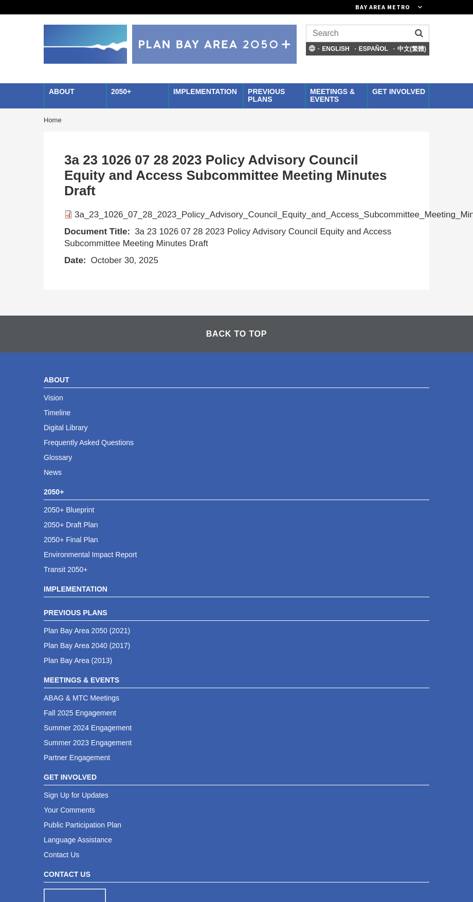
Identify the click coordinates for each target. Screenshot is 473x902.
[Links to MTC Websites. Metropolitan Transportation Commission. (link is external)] (331, 7)
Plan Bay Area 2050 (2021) (87, 631)
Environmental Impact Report (90, 554)
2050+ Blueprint (69, 510)
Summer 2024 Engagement (88, 728)
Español (373, 48)
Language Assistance (78, 840)
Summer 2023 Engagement (88, 743)
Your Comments (69, 810)
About (62, 91)
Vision (53, 398)
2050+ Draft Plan (71, 525)
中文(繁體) (411, 48)
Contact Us (61, 855)
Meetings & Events (332, 95)
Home (53, 120)
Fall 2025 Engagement (80, 713)
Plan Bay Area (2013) (78, 660)
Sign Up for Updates (76, 795)
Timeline (57, 413)
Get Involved (398, 91)
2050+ (121, 91)
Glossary (58, 457)
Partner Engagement (77, 757)
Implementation (205, 91)
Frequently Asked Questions (89, 442)
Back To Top (236, 333)
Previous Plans (266, 95)
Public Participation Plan (82, 825)
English (335, 48)
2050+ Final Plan (71, 540)
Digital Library (66, 428)
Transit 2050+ (65, 569)
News (53, 472)
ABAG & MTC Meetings (81, 698)
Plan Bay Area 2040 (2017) (87, 645)
